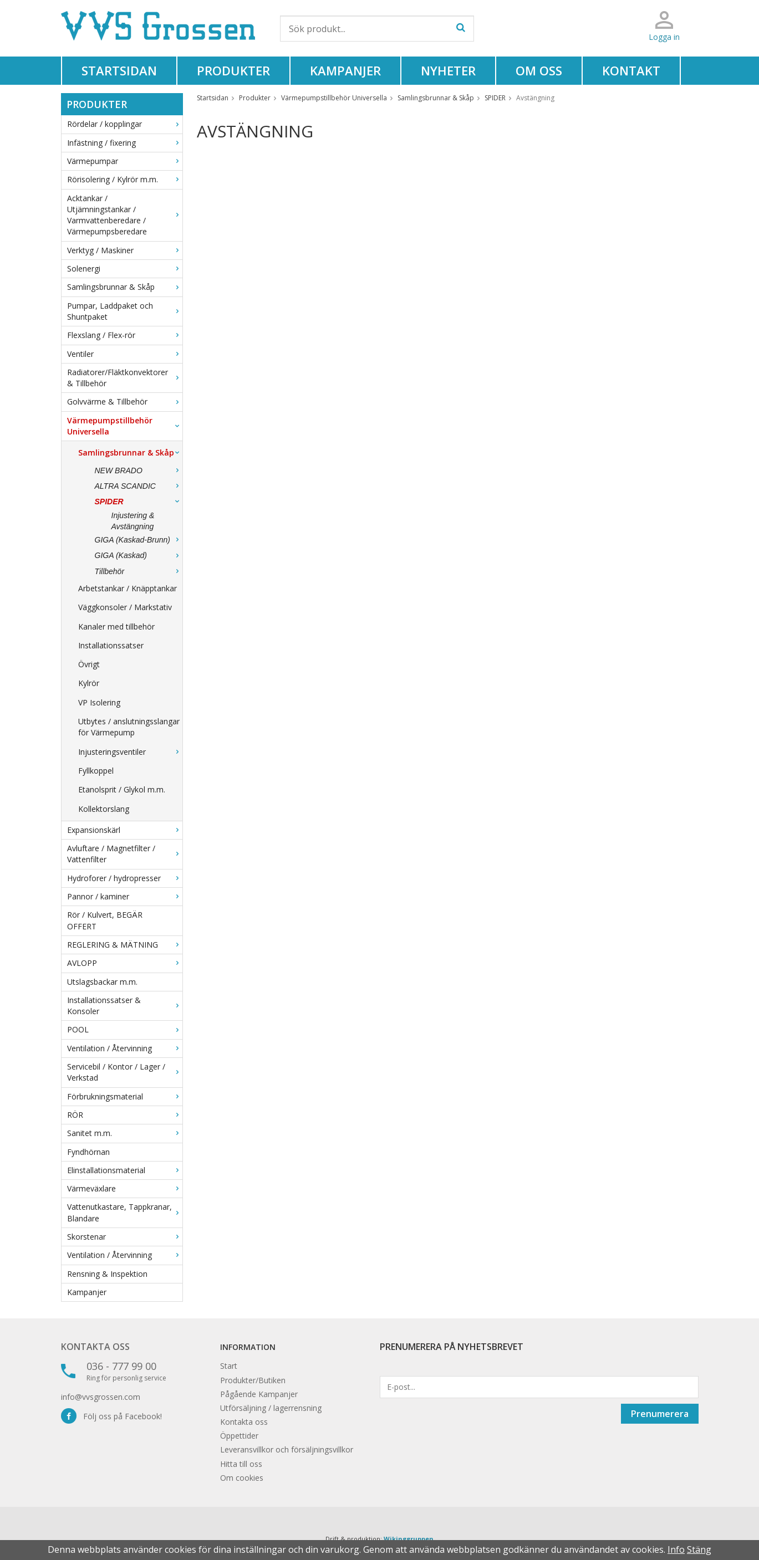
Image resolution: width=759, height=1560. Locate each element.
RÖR (124, 1114)
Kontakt (631, 70)
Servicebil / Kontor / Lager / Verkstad (124, 1072)
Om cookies (241, 1477)
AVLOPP (124, 963)
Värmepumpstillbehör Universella (124, 426)
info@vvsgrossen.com (100, 1397)
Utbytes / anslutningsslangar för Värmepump (129, 727)
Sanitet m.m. (124, 1133)
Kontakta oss (95, 1347)
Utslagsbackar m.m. (102, 981)
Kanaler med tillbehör (116, 626)
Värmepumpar (124, 161)
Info (676, 1549)
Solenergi (124, 268)
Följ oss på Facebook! (111, 1416)
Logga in (664, 37)
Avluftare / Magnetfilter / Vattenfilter (124, 854)
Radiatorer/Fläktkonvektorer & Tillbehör (124, 377)
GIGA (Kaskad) (138, 555)
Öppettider (239, 1435)
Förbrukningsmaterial (124, 1096)
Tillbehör (138, 571)
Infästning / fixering (124, 142)
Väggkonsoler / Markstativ (125, 607)
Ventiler (124, 354)
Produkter (233, 70)
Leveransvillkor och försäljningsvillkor (286, 1449)
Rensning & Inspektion (107, 1274)
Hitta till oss (241, 1464)
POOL (124, 1029)
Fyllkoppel (96, 770)
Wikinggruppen (409, 1539)
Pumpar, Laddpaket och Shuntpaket (124, 311)
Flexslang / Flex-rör (124, 335)
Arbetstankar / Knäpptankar (127, 588)
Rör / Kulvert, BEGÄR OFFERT (104, 920)
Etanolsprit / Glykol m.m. (121, 789)
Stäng (699, 1549)
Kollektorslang (103, 809)
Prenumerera (660, 1414)
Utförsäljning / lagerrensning (271, 1408)
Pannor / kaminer (124, 896)
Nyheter (448, 70)
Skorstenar (124, 1236)
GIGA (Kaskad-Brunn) (138, 539)
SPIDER (138, 501)
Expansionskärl (124, 830)
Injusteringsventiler (130, 751)
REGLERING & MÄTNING (124, 944)
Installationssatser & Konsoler (124, 1005)
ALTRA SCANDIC (138, 486)
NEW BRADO (138, 470)
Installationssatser (111, 645)
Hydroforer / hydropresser (124, 878)
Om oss (539, 70)
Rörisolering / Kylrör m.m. (124, 179)
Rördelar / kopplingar (124, 124)
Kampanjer (345, 70)
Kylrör (88, 683)
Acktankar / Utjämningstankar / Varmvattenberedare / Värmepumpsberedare (124, 215)
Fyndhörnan (88, 1152)
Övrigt (89, 664)
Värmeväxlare (124, 1188)
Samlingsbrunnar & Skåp (124, 287)
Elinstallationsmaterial (124, 1170)
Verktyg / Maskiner (124, 250)
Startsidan (119, 70)
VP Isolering (99, 702)
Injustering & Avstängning (133, 521)
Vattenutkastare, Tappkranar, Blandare (124, 1212)
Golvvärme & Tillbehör (124, 401)
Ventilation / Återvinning (124, 1048)
